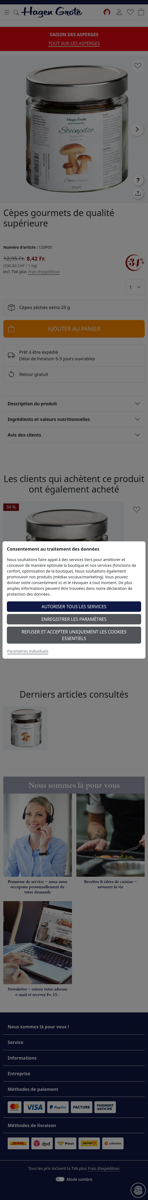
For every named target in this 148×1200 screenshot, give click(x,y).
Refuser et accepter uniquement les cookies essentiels (74, 635)
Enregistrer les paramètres (74, 619)
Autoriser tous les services (74, 607)
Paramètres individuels (27, 651)
